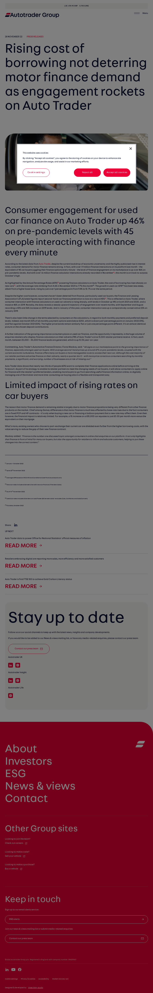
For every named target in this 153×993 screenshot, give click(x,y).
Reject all (87, 172)
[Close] (130, 148)
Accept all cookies (117, 172)
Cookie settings (36, 172)
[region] (76, 164)
